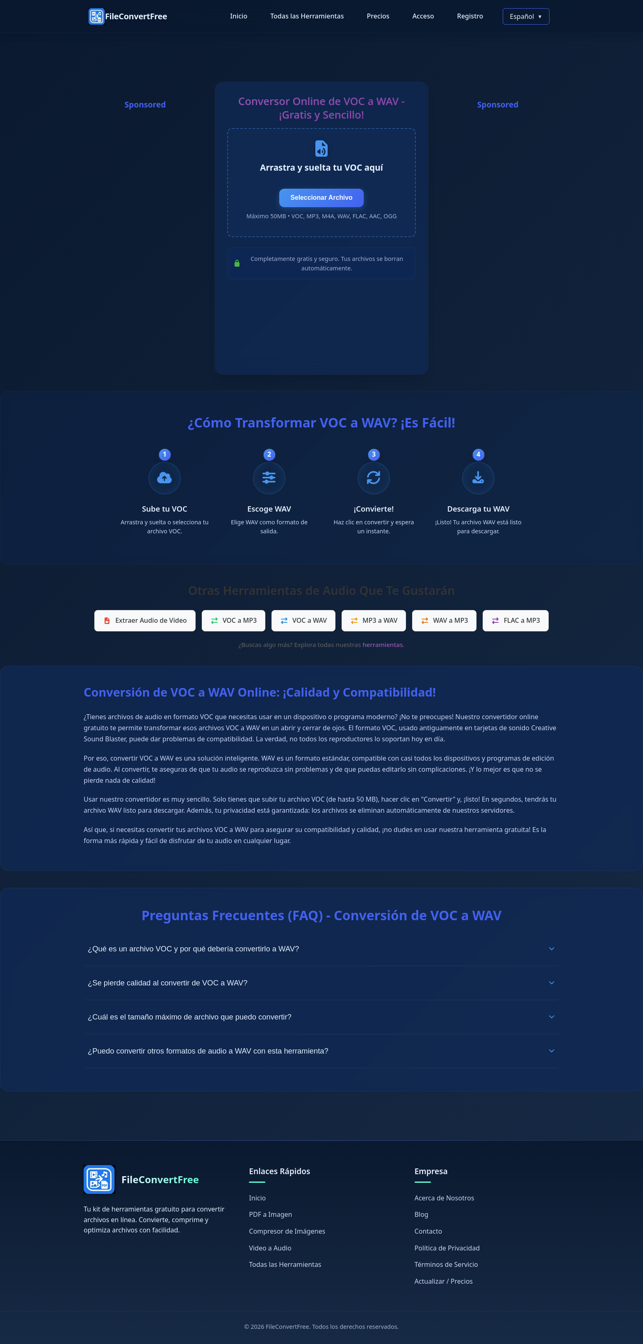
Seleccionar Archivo (321, 198)
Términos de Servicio (446, 1264)
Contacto (428, 1231)
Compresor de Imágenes (287, 1231)
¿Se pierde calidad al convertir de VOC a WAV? (321, 982)
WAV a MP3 (444, 620)
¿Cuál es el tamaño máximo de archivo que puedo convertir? (321, 1017)
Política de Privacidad (447, 1248)
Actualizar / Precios (444, 1281)
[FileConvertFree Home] (128, 16)
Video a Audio (270, 1248)
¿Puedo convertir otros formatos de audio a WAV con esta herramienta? (321, 1051)
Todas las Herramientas (307, 16)
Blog (422, 1214)
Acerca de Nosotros (444, 1198)
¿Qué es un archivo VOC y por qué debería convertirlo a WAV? (321, 948)
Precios (378, 16)
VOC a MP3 (233, 620)
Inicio (238, 16)
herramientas (383, 645)
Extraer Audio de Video (145, 620)
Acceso (423, 16)
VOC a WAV (303, 620)
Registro (470, 16)
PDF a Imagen (270, 1214)
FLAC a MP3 (515, 620)
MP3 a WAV (373, 620)
